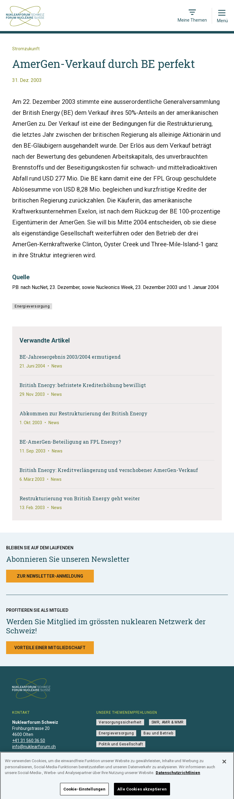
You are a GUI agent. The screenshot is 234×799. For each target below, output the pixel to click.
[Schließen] (224, 766)
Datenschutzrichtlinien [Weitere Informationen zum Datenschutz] (178, 777)
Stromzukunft (26, 48)
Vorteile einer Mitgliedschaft (50, 647)
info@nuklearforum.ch (34, 746)
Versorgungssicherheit (120, 722)
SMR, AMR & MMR (167, 722)
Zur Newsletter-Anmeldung (50, 576)
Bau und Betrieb (158, 733)
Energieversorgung (32, 306)
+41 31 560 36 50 (28, 740)
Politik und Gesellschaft (121, 744)
